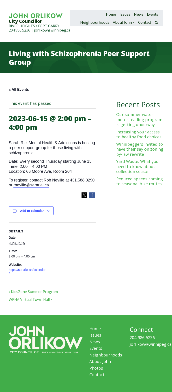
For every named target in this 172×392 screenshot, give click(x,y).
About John (122, 22)
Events (152, 14)
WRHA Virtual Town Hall (30, 299)
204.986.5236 (19, 30)
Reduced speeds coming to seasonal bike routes (139, 181)
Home (111, 14)
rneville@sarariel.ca (31, 185)
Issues (125, 14)
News (138, 14)
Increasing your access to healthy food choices (138, 134)
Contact (144, 22)
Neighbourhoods (94, 22)
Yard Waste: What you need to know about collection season (137, 166)
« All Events (19, 89)
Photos (96, 368)
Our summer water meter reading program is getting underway (139, 119)
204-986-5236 (142, 337)
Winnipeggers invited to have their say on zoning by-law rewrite (139, 149)
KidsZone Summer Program (33, 291)
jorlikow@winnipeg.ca (52, 30)
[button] (84, 195)
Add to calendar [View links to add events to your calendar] (32, 211)
